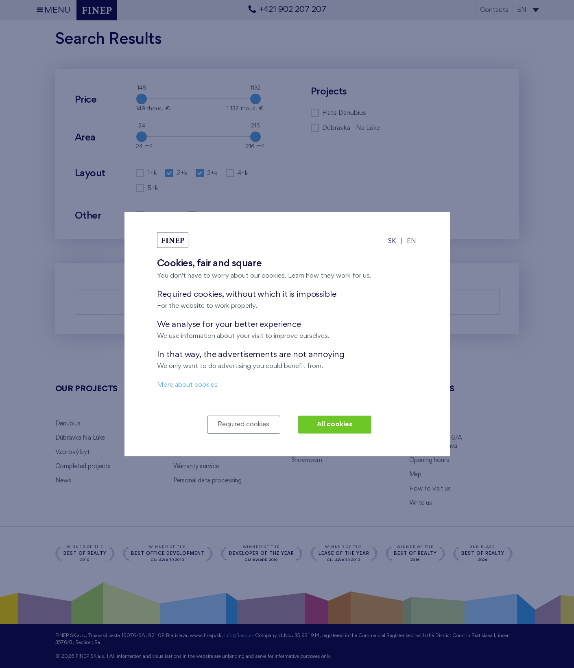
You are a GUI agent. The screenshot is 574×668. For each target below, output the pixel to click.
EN (411, 241)
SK (392, 241)
